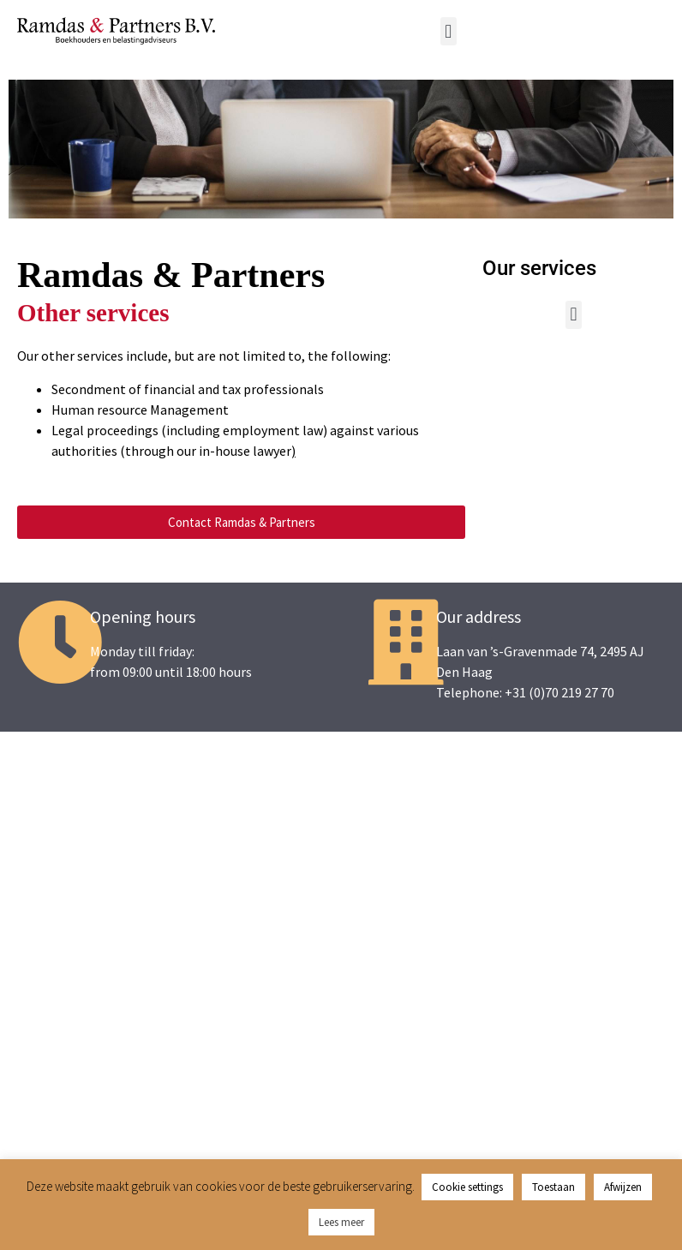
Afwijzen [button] (623, 1187)
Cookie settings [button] (467, 1187)
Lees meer (341, 1222)
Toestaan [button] (553, 1187)
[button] (448, 31)
